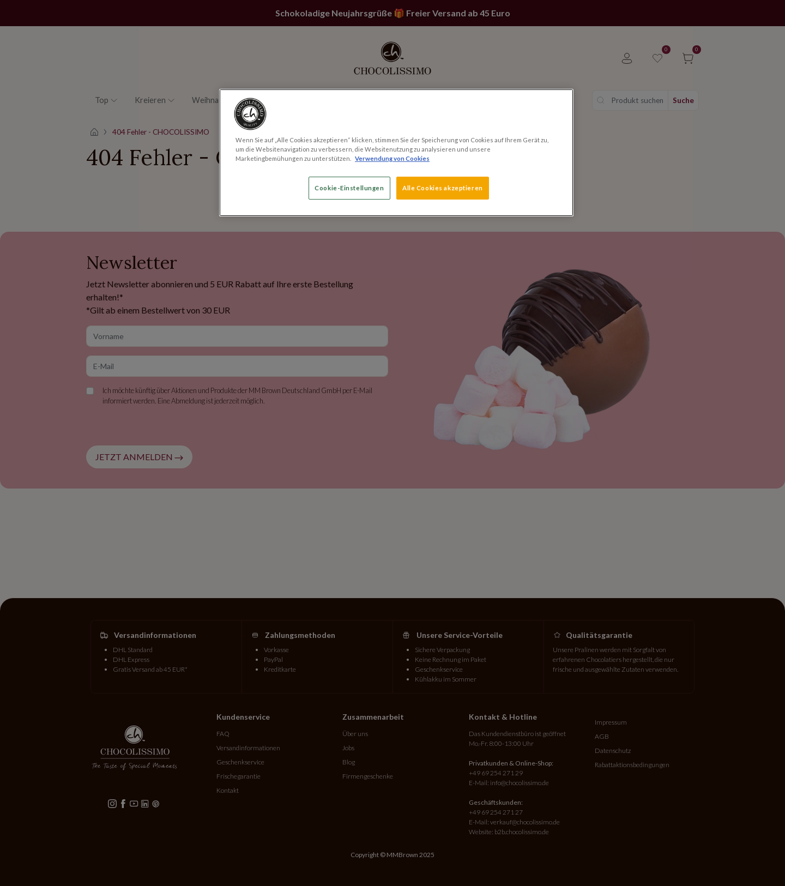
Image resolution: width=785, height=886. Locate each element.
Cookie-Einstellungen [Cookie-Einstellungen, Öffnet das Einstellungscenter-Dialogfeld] (349, 187)
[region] (396, 152)
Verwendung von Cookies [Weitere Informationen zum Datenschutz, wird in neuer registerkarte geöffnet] (392, 158)
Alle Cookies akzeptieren (442, 187)
